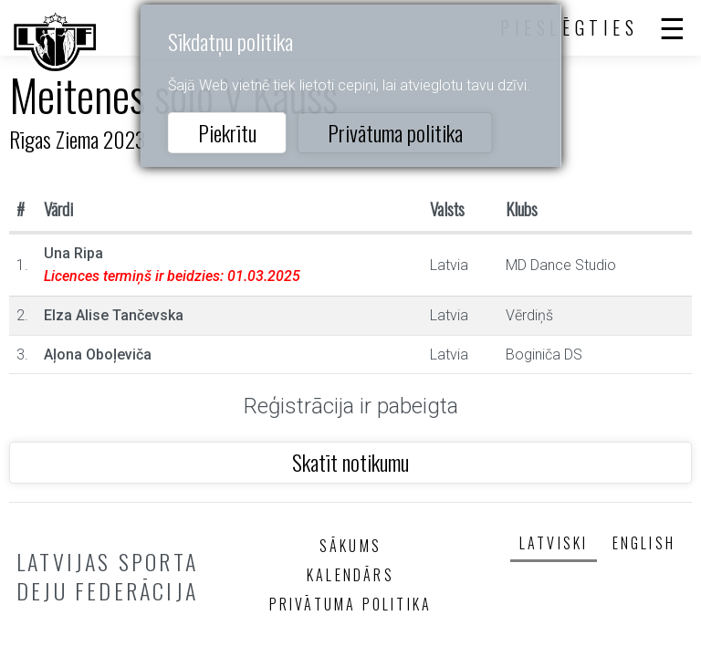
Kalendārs (350, 575)
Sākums (350, 546)
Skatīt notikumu (350, 461)
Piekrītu (227, 132)
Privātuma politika (395, 132)
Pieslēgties (569, 27)
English (643, 543)
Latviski (554, 543)
